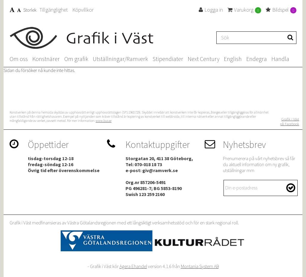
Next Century (203, 58)
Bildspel (281, 9)
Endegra (256, 58)
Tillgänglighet (53, 9)
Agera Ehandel (133, 266)
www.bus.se (103, 121)
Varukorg (244, 9)
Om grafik (76, 58)
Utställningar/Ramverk (120, 58)
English (233, 58)
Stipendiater (167, 58)
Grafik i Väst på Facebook (289, 121)
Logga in (211, 9)
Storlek (23, 10)
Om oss (19, 58)
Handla (280, 58)
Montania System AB (200, 266)
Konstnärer (46, 58)
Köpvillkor (83, 9)
